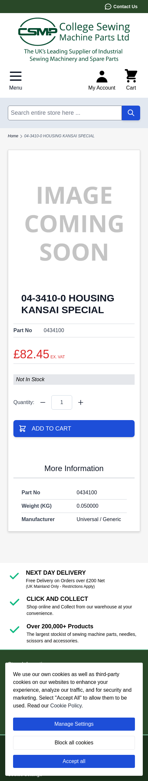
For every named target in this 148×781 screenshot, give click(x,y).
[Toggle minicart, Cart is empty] (131, 80)
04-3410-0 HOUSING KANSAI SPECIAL (59, 136)
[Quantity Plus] (80, 402)
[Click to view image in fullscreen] (74, 223)
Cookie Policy (66, 705)
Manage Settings (73, 724)
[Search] (131, 113)
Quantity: (23, 402)
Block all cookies (74, 742)
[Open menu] (16, 80)
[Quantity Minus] (43, 402)
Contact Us (121, 6)
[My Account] (102, 80)
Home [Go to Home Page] (13, 136)
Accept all (74, 761)
